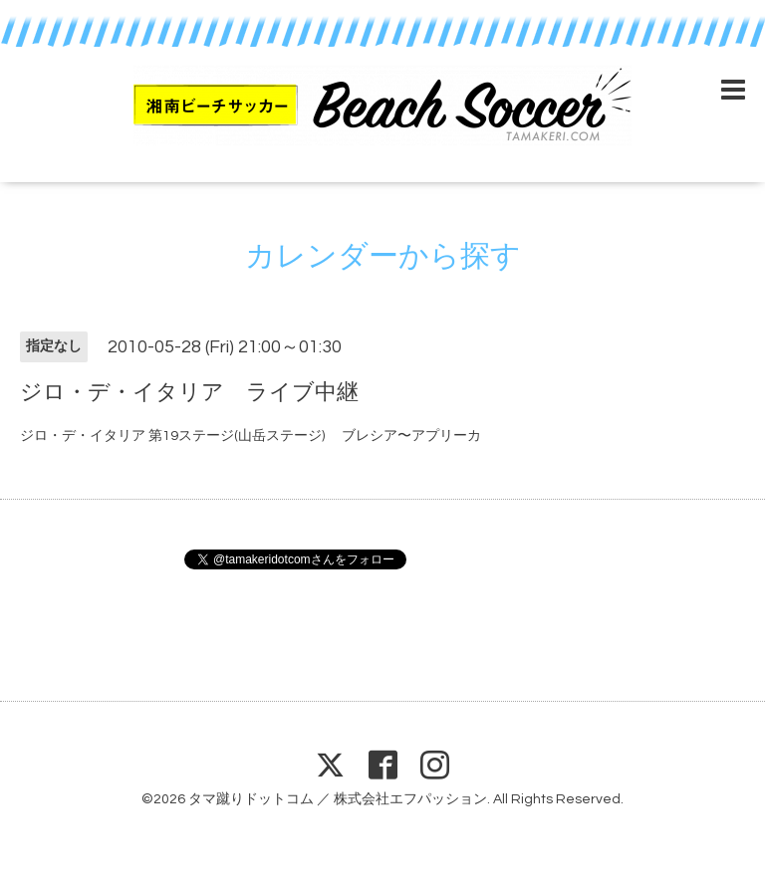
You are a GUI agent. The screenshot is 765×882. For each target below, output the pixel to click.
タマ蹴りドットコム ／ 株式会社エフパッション (337, 799)
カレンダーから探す (383, 256)
